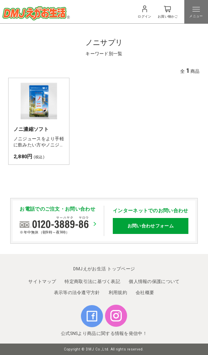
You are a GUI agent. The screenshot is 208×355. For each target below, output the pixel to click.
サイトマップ (42, 281)
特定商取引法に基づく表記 (92, 281)
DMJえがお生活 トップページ (104, 269)
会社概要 (145, 292)
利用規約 (118, 292)
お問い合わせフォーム (150, 226)
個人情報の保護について (154, 281)
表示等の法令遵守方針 (77, 292)
